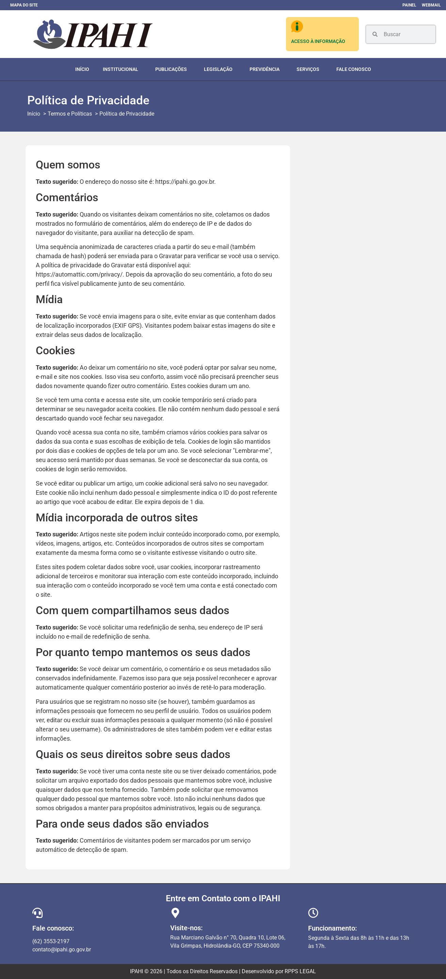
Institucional (122, 69)
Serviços (310, 69)
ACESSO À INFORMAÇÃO (318, 41)
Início (82, 69)
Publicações (172, 69)
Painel (409, 5)
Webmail (431, 5)
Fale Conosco (353, 69)
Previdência (266, 69)
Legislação (220, 69)
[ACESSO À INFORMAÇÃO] (297, 26)
